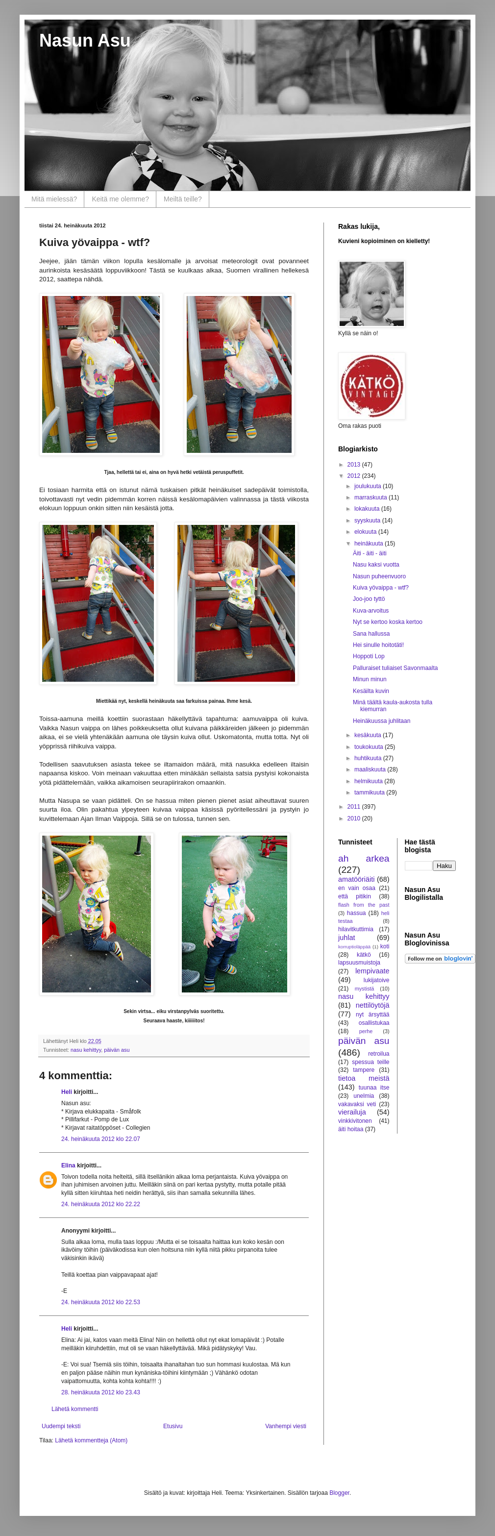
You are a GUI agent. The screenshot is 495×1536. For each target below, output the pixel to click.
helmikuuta (369, 781)
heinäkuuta (369, 543)
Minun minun (370, 679)
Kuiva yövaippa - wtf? (381, 587)
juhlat (346, 937)
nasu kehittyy (86, 1050)
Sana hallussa (371, 633)
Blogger (339, 1492)
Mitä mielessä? (54, 199)
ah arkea (364, 858)
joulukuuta (368, 486)
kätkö (364, 954)
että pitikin (354, 896)
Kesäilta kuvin (371, 691)
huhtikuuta (368, 758)
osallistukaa (374, 1022)
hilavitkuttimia (355, 929)
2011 (354, 806)
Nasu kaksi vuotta (376, 564)
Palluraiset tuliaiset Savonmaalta (395, 668)
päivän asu (116, 1050)
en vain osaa (356, 888)
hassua (356, 913)
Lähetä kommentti (74, 1409)
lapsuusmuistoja (359, 962)
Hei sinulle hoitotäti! (378, 645)
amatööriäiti (356, 879)
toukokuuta (369, 746)
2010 (354, 818)
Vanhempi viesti (285, 1426)
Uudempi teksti (61, 1426)
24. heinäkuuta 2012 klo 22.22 (100, 1204)
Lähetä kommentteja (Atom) (91, 1440)
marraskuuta (371, 497)
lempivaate (372, 971)
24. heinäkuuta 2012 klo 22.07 (100, 1139)
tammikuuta (370, 792)
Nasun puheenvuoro (379, 576)
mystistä (364, 988)
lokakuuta (367, 508)
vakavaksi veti (357, 1104)
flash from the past (364, 905)
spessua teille (370, 1062)
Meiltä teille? (183, 199)
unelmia (363, 1095)
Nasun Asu (85, 40)
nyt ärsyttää (372, 1014)
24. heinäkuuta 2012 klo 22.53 (100, 1302)
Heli (66, 1092)
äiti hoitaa (350, 1129)
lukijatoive (377, 980)
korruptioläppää (354, 946)
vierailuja (352, 1112)
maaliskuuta (370, 769)
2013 (354, 464)
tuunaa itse (374, 1087)
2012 (354, 475)
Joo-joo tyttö (369, 598)
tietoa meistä (364, 1078)
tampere (363, 1069)
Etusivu (172, 1426)
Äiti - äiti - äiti (370, 553)
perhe (366, 1031)
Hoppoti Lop (369, 656)
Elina (68, 1165)
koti (385, 946)
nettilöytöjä (373, 1005)
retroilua (378, 1053)
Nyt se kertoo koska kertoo (387, 622)
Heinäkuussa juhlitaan (381, 721)
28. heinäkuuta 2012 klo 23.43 (100, 1392)
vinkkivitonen (355, 1120)
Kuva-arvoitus (371, 610)
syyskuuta (368, 520)
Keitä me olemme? (120, 199)
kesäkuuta (368, 735)
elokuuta (366, 531)
